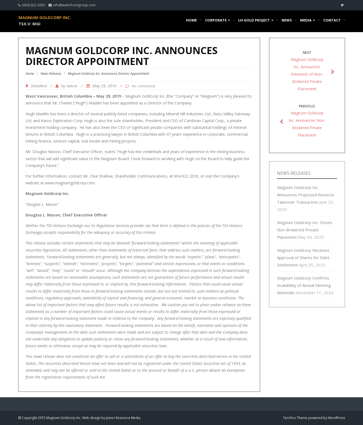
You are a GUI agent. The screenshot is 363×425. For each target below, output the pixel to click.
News (287, 20)
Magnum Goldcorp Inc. (45, 17)
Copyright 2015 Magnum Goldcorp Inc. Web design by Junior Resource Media (81, 417)
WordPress (336, 417)
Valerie (71, 85)
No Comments (143, 85)
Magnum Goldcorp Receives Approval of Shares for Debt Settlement (303, 257)
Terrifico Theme (295, 417)
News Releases (51, 73)
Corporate (217, 20)
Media (307, 20)
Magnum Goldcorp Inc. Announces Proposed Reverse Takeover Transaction (305, 195)
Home (191, 20)
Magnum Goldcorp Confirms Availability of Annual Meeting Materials (304, 285)
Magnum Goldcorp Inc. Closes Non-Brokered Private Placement (304, 230)
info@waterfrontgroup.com (74, 5)
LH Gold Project (255, 20)
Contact (332, 20)
